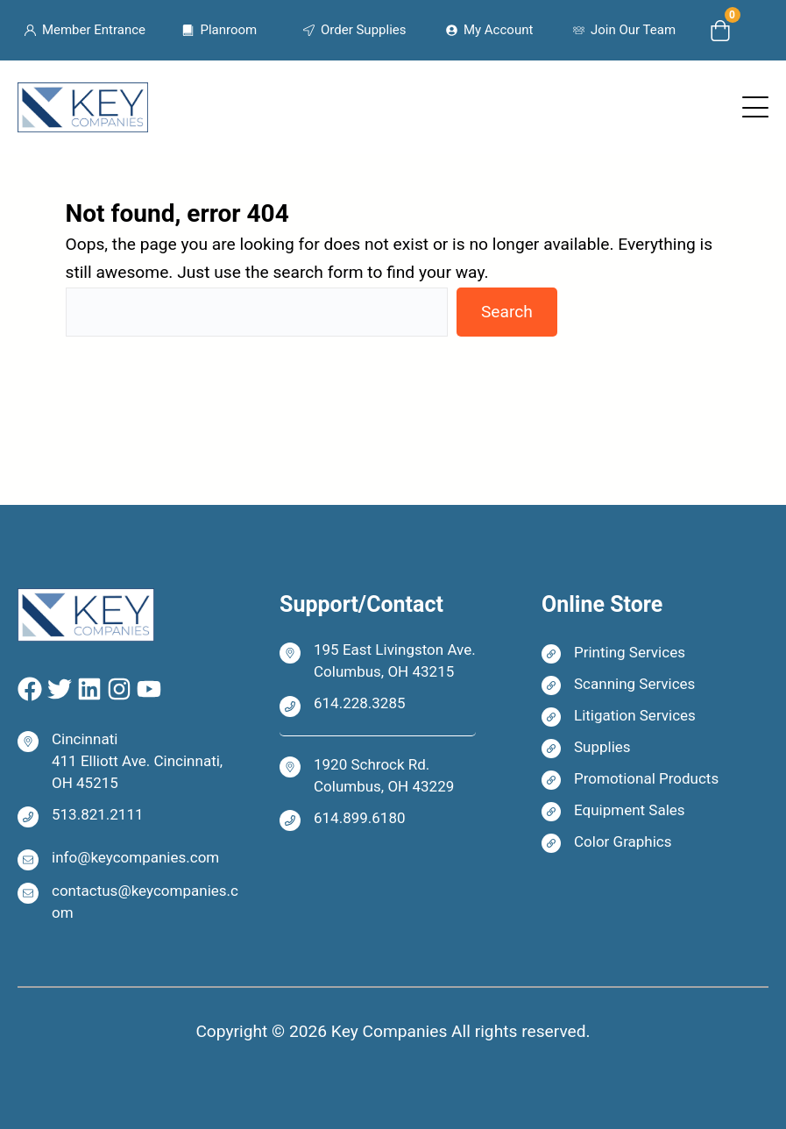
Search (507, 312)
